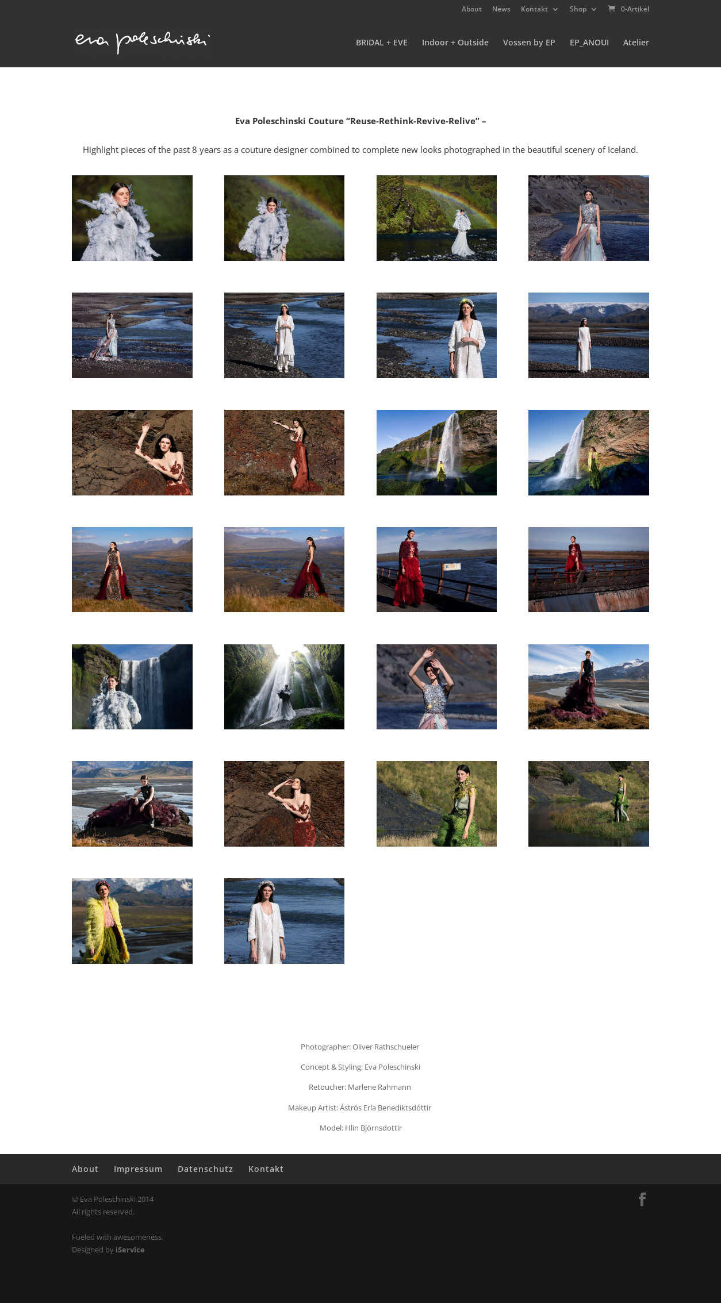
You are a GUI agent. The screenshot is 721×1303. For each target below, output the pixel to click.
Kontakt (534, 10)
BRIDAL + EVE (382, 43)
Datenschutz (205, 1168)
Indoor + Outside (455, 43)
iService (130, 1249)
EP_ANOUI (589, 43)
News (501, 10)
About (472, 10)
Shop (578, 10)
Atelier (636, 43)
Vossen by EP (529, 43)
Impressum (138, 1168)
